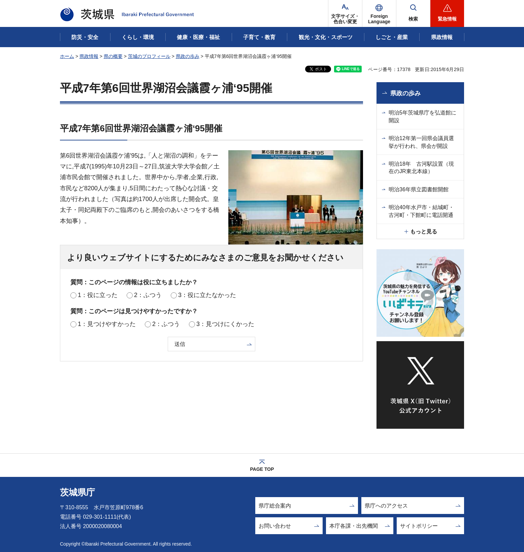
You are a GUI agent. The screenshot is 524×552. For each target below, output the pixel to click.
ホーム (67, 56)
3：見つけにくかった (225, 324)
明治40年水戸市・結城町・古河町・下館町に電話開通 (421, 211)
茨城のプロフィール (149, 56)
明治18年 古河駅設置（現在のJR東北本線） (421, 167)
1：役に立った (98, 295)
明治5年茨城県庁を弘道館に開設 (422, 116)
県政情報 (88, 56)
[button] (379, 13)
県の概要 (113, 56)
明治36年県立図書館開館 (419, 189)
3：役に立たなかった (207, 295)
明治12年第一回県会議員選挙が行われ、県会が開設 (421, 142)
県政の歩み (187, 56)
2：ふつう (148, 295)
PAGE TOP (262, 469)
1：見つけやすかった (107, 324)
